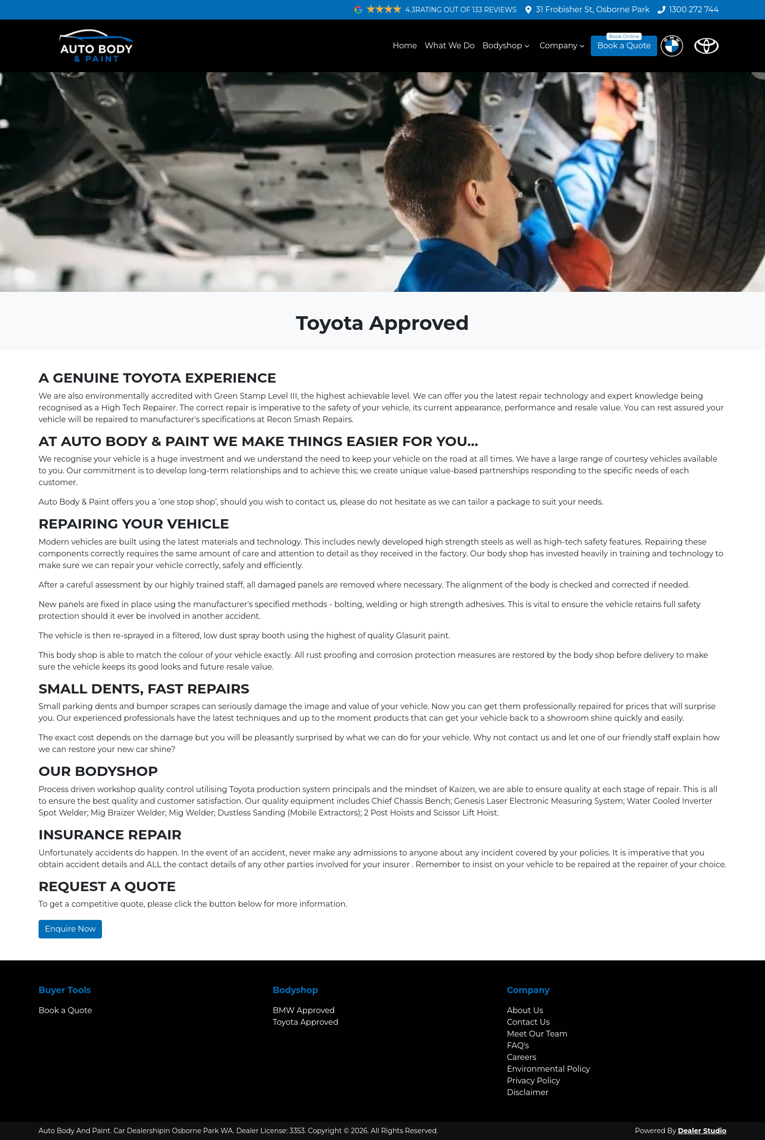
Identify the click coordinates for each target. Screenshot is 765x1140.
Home (405, 45)
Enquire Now (70, 929)
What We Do (450, 45)
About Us (525, 1010)
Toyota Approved (306, 1022)
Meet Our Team (537, 1033)
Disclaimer (527, 1092)
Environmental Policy (548, 1069)
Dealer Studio (702, 1130)
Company (563, 46)
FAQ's (518, 1045)
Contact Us (528, 1022)
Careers (521, 1057)
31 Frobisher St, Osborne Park (593, 9)
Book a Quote (624, 45)
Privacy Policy (533, 1080)
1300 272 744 (694, 9)
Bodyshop (507, 46)
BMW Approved (304, 1010)
